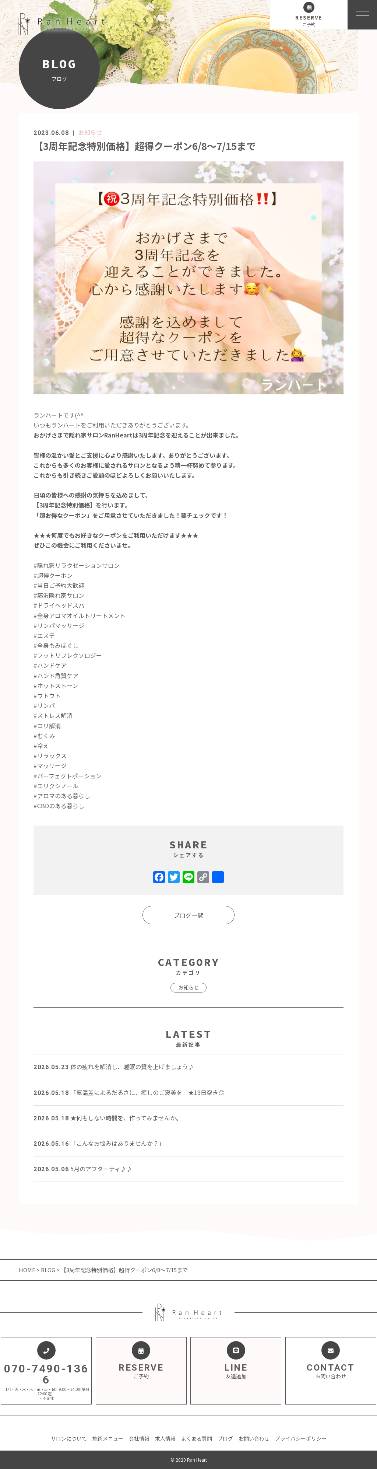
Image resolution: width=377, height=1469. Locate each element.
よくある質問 (196, 1438)
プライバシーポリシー (301, 1438)
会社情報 (139, 1438)
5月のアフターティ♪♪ (83, 1168)
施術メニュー (107, 1438)
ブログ (225, 1438)
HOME (27, 1270)
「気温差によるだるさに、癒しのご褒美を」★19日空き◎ (129, 1092)
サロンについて (69, 1438)
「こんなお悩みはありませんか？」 (99, 1143)
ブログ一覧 (188, 915)
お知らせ (90, 132)
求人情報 (165, 1438)
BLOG (48, 1270)
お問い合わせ (254, 1438)
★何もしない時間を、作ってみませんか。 (108, 1117)
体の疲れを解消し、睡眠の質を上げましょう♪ (114, 1066)
